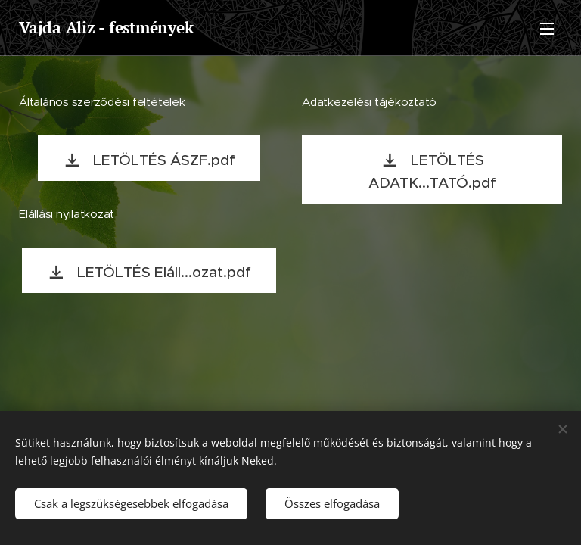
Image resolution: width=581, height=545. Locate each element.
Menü (547, 29)
